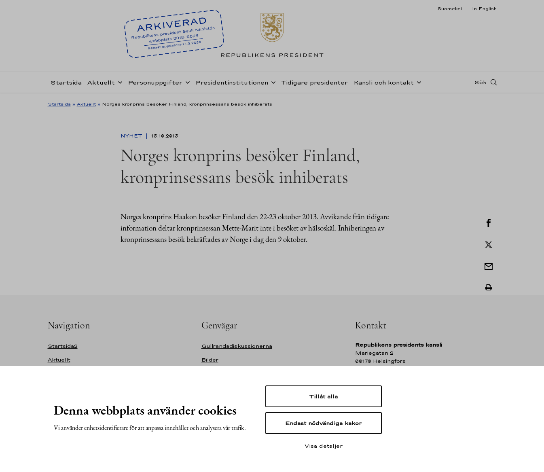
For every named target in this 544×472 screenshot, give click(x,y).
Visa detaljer (324, 445)
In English (484, 8)
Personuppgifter (155, 82)
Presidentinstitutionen (231, 82)
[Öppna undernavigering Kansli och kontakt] (417, 82)
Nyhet (132, 136)
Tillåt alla (323, 396)
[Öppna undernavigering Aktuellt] (118, 82)
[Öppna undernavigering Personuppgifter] (186, 82)
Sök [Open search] (480, 82)
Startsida (66, 82)
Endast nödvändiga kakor (323, 423)
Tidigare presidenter (314, 82)
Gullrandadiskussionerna (236, 346)
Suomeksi (449, 8)
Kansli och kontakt (383, 82)
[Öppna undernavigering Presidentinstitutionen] (271, 82)
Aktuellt (101, 82)
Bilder (209, 359)
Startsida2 (63, 346)
